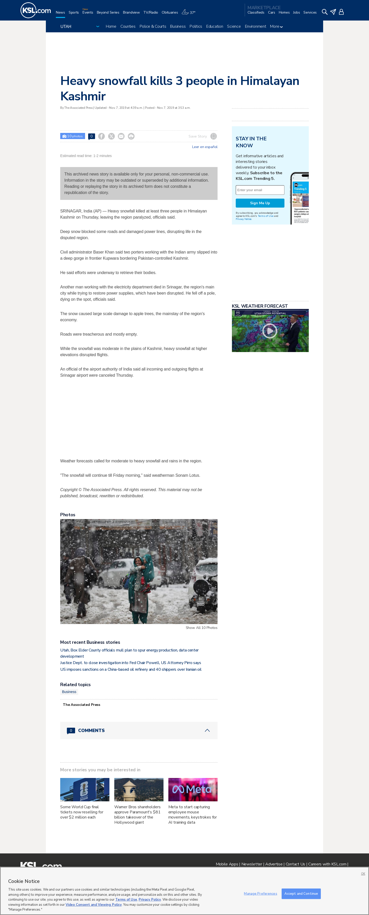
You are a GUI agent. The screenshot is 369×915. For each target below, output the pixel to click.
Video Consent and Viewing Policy (94, 904)
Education (214, 26)
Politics (196, 26)
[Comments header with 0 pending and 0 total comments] (139, 730)
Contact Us (295, 864)
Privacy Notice (243, 219)
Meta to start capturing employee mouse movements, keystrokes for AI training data (192, 814)
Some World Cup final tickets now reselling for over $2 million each (81, 812)
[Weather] (190, 14)
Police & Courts (153, 26)
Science (234, 26)
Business (178, 26)
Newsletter (251, 864)
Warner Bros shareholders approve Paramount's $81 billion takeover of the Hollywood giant (137, 814)
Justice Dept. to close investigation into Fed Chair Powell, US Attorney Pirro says (130, 663)
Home (111, 26)
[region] (184, 891)
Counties (128, 26)
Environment (255, 26)
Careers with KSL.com (327, 864)
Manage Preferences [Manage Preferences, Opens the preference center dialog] (260, 893)
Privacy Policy (150, 899)
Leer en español (205, 147)
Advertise (273, 864)
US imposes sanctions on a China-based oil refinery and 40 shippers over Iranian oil (130, 669)
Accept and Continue (301, 893)
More (276, 26)
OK (363, 874)
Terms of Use (265, 216)
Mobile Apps (227, 864)
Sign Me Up (260, 203)
